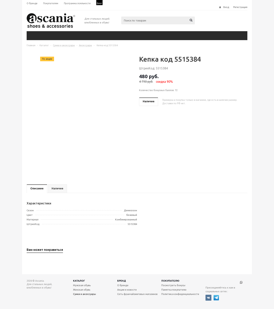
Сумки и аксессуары (84, 294)
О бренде (122, 285)
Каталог (79, 280)
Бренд (121, 280)
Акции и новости (127, 289)
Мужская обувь (82, 285)
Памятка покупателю (173, 289)
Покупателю (170, 280)
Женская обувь (81, 289)
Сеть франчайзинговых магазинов (137, 294)
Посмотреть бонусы (173, 285)
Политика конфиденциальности (180, 294)
